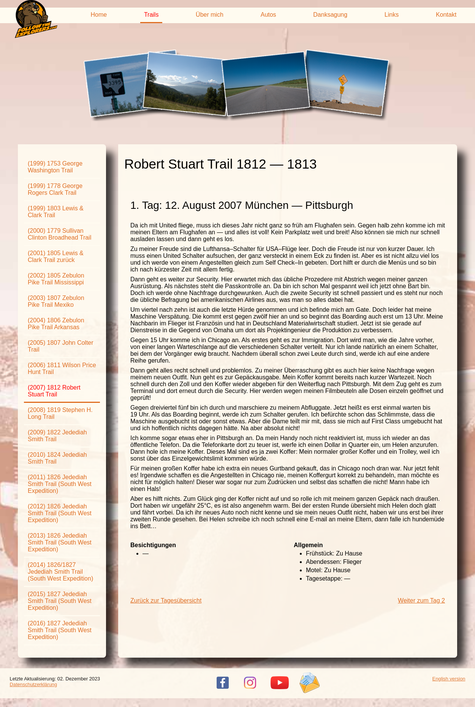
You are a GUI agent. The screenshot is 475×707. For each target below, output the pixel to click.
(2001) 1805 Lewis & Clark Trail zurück (56, 256)
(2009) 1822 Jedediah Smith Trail (57, 435)
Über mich (209, 14)
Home (99, 14)
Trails (151, 14)
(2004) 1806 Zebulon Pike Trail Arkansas (56, 323)
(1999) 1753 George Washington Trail (55, 167)
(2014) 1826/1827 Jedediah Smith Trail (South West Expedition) (60, 572)
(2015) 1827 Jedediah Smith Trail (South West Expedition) (60, 601)
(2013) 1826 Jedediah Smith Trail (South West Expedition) (60, 542)
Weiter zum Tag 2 (421, 600)
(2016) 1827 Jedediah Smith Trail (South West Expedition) (60, 630)
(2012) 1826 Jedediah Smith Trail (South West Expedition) (60, 513)
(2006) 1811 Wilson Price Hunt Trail (62, 368)
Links (392, 14)
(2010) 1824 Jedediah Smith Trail (57, 458)
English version (449, 679)
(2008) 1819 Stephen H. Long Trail (60, 413)
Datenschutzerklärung (33, 684)
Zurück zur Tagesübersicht (165, 600)
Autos (268, 14)
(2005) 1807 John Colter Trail (60, 346)
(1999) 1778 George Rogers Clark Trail (55, 189)
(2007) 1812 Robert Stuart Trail (54, 391)
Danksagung (330, 14)
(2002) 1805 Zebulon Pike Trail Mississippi (56, 279)
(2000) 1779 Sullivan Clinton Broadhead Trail (59, 234)
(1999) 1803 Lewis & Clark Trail (56, 211)
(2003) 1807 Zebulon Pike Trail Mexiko (56, 301)
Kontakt (446, 14)
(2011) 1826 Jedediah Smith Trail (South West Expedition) (60, 484)
